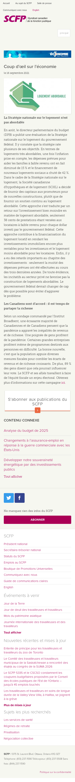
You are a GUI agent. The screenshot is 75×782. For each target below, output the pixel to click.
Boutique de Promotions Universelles (28, 569)
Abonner (38, 519)
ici (63, 382)
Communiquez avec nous (15, 10)
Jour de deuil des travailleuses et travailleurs (33, 610)
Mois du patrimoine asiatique (23, 616)
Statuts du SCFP (14, 556)
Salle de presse (44, 3)
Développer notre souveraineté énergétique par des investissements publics (32, 465)
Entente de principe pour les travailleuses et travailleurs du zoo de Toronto (33, 650)
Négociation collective (18, 738)
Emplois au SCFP (15, 562)
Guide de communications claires (26, 581)
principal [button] (65, 34)
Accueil (6, 3)
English (36, 10)
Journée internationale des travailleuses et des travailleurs (34, 624)
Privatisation (11, 732)
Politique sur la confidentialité (55, 772)
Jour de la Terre (14, 603)
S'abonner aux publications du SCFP (37, 402)
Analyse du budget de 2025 (26, 430)
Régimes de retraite (17, 726)
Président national (15, 544)
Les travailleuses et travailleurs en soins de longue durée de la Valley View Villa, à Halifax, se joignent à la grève (37, 695)
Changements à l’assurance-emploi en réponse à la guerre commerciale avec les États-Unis (37, 445)
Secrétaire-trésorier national (22, 550)
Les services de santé (18, 720)
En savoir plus (37, 410)
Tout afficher (13, 476)
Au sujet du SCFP (23, 3)
